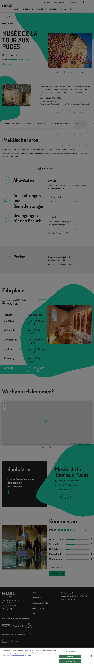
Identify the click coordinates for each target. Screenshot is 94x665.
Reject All (70, 657)
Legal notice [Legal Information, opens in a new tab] (28, 656)
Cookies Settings (70, 653)
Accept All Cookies (70, 662)
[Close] (91, 657)
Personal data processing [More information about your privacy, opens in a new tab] (17, 656)
